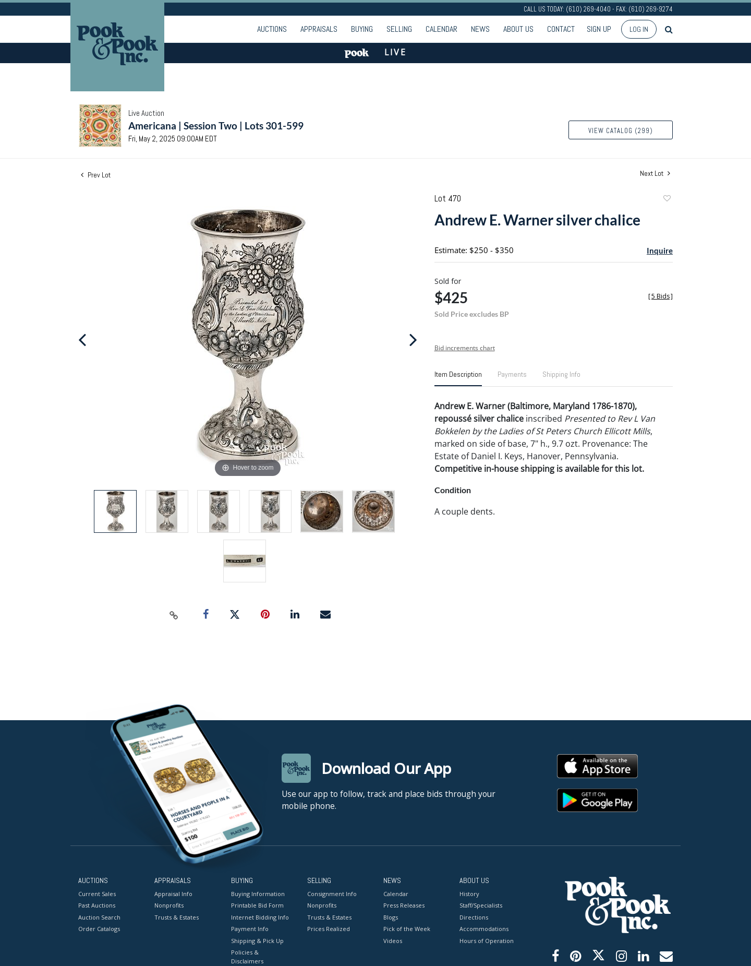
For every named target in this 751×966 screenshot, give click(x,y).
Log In (638, 29)
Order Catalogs (99, 929)
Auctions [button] (272, 28)
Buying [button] (362, 28)
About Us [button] (518, 28)
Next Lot (655, 173)
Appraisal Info (173, 893)
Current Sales (97, 893)
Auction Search (99, 917)
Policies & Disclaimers (247, 956)
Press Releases (404, 905)
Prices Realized (328, 929)
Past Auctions (96, 905)
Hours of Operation (486, 940)
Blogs (390, 917)
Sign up (599, 28)
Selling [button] (399, 28)
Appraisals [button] (318, 28)
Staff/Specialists (480, 905)
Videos (392, 940)
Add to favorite (666, 200)
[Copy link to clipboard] (174, 615)
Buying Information (258, 893)
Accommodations (483, 929)
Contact (561, 28)
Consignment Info (332, 893)
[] (660, 296)
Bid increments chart (464, 347)
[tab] (458, 378)
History (469, 893)
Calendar (441, 28)
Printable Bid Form (257, 905)
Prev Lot (96, 175)
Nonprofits (169, 905)
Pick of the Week (406, 929)
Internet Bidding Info (260, 917)
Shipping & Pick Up (257, 940)
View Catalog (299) (620, 130)
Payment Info (250, 929)
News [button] (480, 28)
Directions (473, 917)
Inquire (660, 250)
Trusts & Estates (176, 917)
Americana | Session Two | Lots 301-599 (216, 126)
